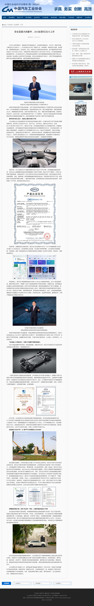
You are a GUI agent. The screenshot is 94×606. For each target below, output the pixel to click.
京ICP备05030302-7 (47, 595)
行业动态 (71, 17)
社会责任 (88, 17)
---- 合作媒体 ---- (62, 583)
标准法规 (54, 17)
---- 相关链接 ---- (42, 583)
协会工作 (20, 17)
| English (90, 1)
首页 (4, 17)
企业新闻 (16, 24)
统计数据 (28, 17)
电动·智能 (62, 17)
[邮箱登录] (83, 1)
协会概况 (12, 17)
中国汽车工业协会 (37, 595)
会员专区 (37, 17)
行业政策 (45, 17)
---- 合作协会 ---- (22, 583)
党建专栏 (79, 17)
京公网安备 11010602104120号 (59, 595)
